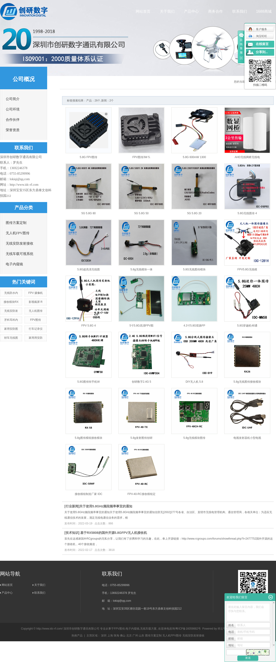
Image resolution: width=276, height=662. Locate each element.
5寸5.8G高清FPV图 (141, 325)
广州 (135, 635)
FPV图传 (35, 319)
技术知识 (72, 533)
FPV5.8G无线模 (247, 269)
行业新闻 (72, 506)
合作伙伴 (13, 119)
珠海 (116, 635)
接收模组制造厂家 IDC (88, 494)
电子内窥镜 (14, 264)
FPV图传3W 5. (141, 157)
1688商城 (264, 11)
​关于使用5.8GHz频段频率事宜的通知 (105, 506)
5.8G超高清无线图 (88, 269)
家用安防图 (11, 328)
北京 (129, 635)
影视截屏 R (36, 302)
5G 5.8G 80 (88, 213)
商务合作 (215, 11)
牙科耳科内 (11, 319)
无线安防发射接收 (19, 243)
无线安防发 (11, 310)
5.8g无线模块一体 (141, 269)
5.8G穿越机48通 (247, 325)
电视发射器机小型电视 (247, 437)
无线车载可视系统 (19, 254)
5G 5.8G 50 (141, 213)
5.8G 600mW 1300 (194, 157)
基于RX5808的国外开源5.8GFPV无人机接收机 (113, 533)
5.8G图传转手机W (88, 381)
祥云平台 (223, 628)
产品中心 (191, 11)
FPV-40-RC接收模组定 (141, 494)
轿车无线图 (11, 337)
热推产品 (77, 635)
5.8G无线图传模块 (194, 269)
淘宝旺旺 (257, 36)
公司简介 (13, 99)
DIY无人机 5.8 (194, 381)
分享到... (262, 52)
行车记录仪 (36, 328)
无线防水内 (11, 293)
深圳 (103, 635)
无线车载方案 (148, 628)
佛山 (122, 635)
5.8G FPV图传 (89, 157)
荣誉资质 (13, 130)
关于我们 (167, 11)
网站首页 (143, 11)
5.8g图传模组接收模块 (88, 437)
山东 (141, 635)
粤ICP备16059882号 (188, 628)
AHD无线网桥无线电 (247, 157)
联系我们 (240, 11)
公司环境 (13, 109)
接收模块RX (11, 302)
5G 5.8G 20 (194, 213)
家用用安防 (36, 337)
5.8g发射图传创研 (141, 437)
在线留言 (262, 44)
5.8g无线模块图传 (194, 437)
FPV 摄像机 (35, 293)
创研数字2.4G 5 (141, 381)
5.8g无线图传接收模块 (247, 381)
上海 (110, 635)
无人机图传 (36, 310)
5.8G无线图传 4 (247, 213)
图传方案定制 (16, 223)
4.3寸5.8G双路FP (194, 325)
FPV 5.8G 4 (88, 325)
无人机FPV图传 (17, 233)
